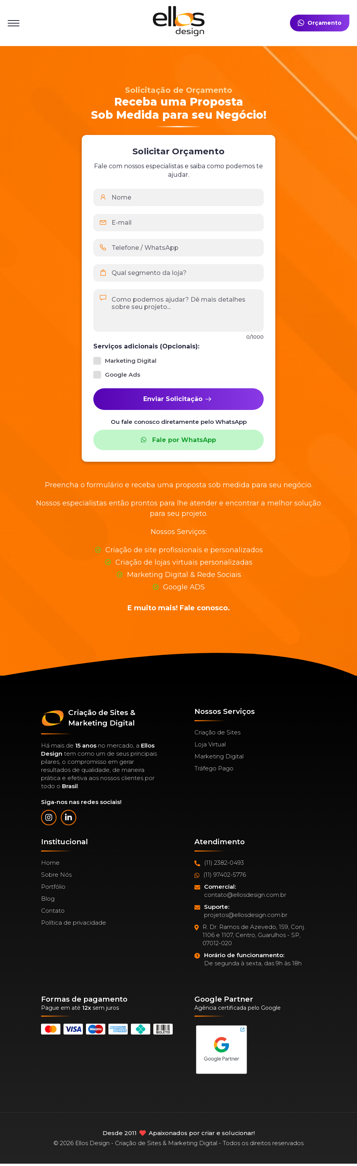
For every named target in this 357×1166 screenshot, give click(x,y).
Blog (48, 898)
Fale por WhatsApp (178, 440)
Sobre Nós (56, 874)
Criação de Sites (217, 732)
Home (50, 862)
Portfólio (53, 886)
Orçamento (320, 23)
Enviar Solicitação (177, 399)
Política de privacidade (73, 922)
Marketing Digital (219, 756)
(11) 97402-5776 (220, 875)
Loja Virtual (210, 744)
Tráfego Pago (213, 768)
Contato (53, 910)
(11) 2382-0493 (219, 863)
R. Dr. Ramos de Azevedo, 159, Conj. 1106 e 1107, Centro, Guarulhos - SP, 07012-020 (249, 935)
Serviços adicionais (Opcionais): (146, 346)
